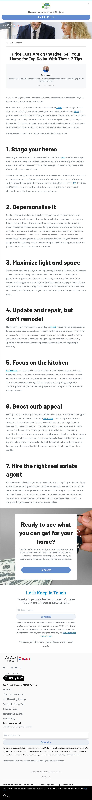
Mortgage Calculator (13, 713)
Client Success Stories (13, 694)
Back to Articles (15, 43)
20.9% (76, 111)
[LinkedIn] (12, 667)
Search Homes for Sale (14, 704)
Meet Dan (7, 689)
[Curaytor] (13, 680)
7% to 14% (48, 418)
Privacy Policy (46, 777)
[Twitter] (8, 667)
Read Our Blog (10, 708)
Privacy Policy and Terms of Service (67, 755)
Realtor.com (11, 370)
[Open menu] (89, 26)
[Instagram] (20, 667)
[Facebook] (4, 667)
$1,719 (73, 183)
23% (63, 157)
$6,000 (53, 327)
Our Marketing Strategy (14, 699)
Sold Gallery (9, 718)
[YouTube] (16, 667)
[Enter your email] (48, 609)
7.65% (59, 107)
